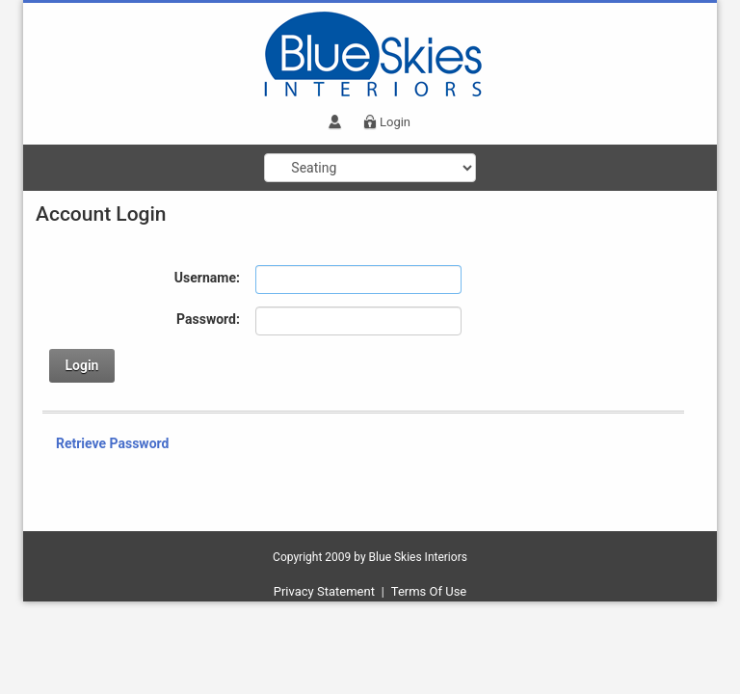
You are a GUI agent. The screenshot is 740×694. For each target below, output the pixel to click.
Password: (208, 319)
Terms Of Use (428, 591)
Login (395, 122)
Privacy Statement (324, 591)
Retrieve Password (113, 443)
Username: (207, 277)
